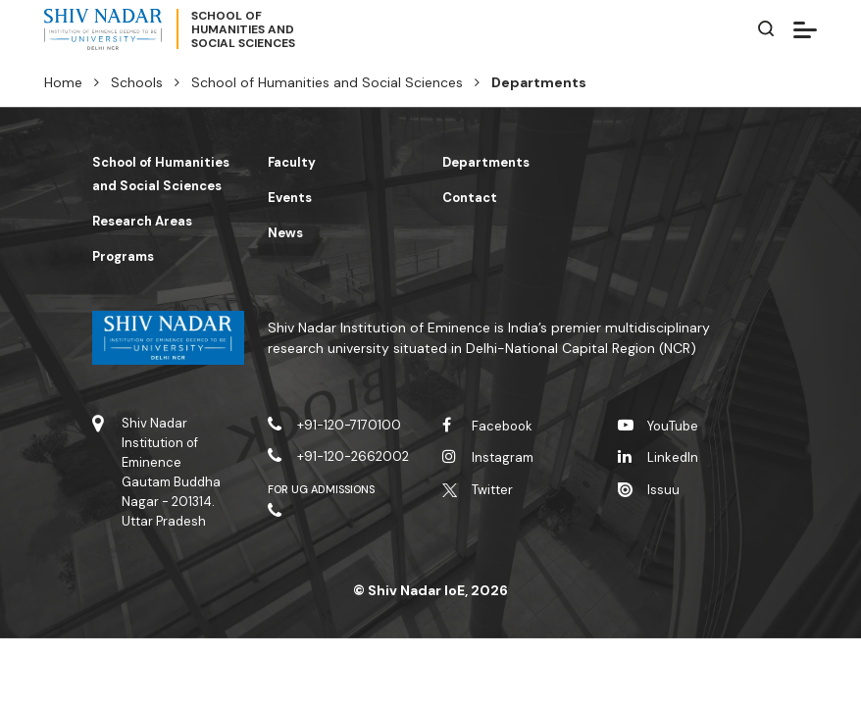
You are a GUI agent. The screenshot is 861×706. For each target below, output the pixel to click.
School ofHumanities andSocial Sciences (243, 29)
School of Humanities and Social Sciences (327, 82)
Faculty (292, 162)
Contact (469, 197)
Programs (123, 256)
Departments (486, 162)
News (285, 233)
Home (63, 82)
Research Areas (142, 221)
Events (290, 197)
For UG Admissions (322, 489)
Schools (137, 82)
